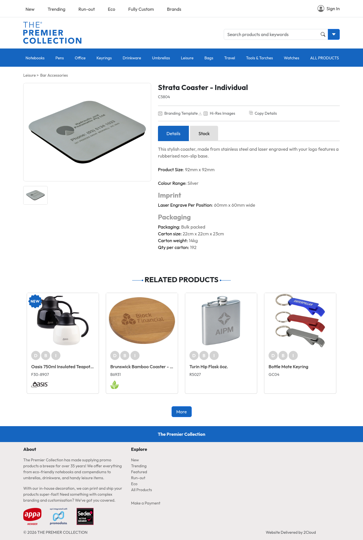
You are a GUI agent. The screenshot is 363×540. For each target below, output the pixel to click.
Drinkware (132, 57)
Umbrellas (161, 57)
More (181, 412)
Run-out (87, 9)
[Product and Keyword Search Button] (323, 34)
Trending (57, 9)
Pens (60, 57)
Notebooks (35, 57)
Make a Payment (145, 503)
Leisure (187, 57)
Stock (204, 133)
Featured (139, 471)
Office (80, 57)
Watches (291, 57)
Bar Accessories (54, 75)
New (30, 9)
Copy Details (266, 113)
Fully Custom (141, 9)
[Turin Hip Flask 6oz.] (221, 320)
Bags (208, 57)
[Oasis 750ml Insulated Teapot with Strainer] (63, 320)
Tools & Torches (259, 57)
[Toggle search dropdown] (334, 34)
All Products (141, 489)
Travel (229, 57)
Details (173, 133)
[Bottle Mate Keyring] (300, 320)
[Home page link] (52, 32)
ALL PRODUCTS (324, 57)
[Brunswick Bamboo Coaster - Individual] (142, 320)
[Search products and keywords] (276, 34)
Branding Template (181, 113)
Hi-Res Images (222, 113)
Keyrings (104, 57)
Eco (111, 9)
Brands (174, 9)
